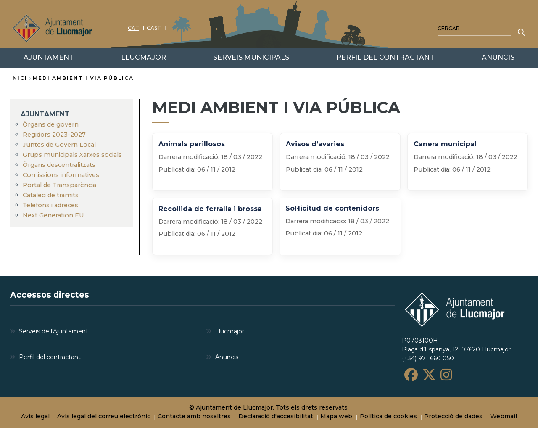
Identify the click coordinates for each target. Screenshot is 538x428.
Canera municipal (445, 144)
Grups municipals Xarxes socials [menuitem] (72, 155)
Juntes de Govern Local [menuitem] (59, 144)
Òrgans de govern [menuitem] (51, 124)
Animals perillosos (191, 144)
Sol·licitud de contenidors (332, 208)
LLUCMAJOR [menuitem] (143, 57)
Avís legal (35, 416)
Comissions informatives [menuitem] (61, 175)
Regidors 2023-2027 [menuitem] (54, 134)
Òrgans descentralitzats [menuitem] (59, 165)
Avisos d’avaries (315, 144)
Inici (18, 78)
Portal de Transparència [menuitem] (59, 185)
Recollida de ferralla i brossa (210, 209)
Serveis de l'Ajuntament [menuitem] (53, 331)
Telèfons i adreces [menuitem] (50, 205)
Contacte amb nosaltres (194, 416)
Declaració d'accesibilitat (275, 416)
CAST (154, 28)
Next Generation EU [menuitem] (53, 215)
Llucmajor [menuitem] (229, 331)
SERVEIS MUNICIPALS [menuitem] (251, 57)
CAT (133, 28)
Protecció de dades (453, 416)
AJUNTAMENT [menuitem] (45, 114)
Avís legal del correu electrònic (103, 416)
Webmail (503, 416)
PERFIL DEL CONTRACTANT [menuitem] (385, 57)
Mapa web (336, 416)
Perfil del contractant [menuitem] (50, 356)
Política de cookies (388, 416)
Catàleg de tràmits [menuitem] (51, 195)
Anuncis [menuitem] (226, 356)
